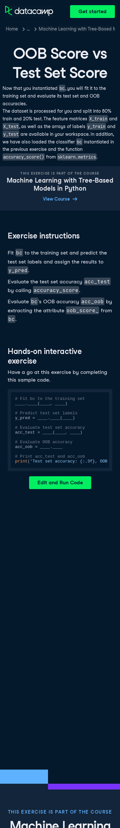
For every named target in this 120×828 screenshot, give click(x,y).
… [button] (28, 28)
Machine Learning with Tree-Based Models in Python (77, 28)
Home (12, 28)
